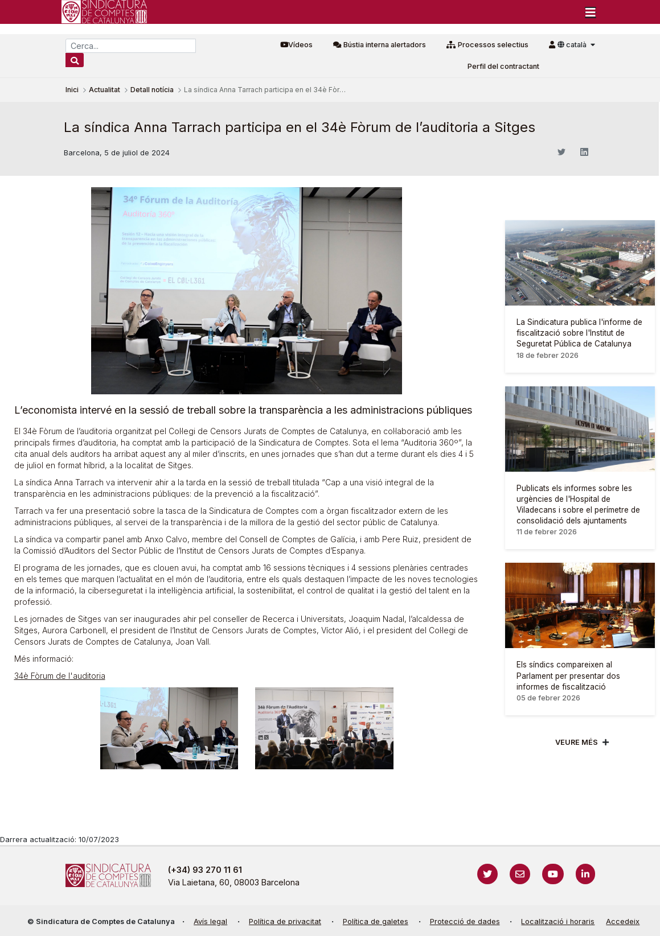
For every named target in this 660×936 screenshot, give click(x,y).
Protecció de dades (465, 921)
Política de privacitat (285, 921)
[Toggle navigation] (590, 12)
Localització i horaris (558, 921)
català (572, 44)
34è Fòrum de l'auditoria (59, 676)
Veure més (576, 742)
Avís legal (210, 921)
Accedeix (622, 921)
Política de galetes (375, 921)
